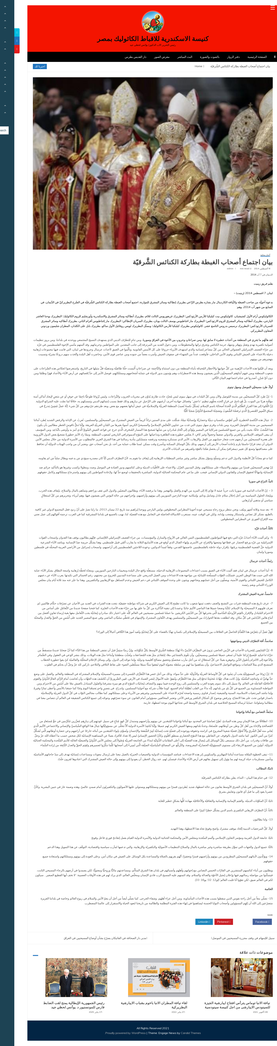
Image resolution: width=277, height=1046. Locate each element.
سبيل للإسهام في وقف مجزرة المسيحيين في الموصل (229, 938)
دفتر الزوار (219, 57)
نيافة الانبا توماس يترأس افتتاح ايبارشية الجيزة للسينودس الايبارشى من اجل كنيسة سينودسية (223, 1005)
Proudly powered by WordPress (111, 1033)
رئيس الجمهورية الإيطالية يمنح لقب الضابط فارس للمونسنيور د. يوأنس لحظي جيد (59, 1005)
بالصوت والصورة (195, 57)
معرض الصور (147, 57)
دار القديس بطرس (121, 57)
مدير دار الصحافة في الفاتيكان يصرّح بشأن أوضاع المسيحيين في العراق (90, 938)
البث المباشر (170, 57)
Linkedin (190, 922)
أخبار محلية (251, 255)
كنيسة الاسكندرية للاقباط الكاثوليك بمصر (138, 39)
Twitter (228, 922)
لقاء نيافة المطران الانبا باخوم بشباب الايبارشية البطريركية (140, 1005)
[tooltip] (2, 32)
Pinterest (209, 922)
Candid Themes (177, 1033)
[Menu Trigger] (258, 7)
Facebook (248, 922)
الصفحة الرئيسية (242, 57)
